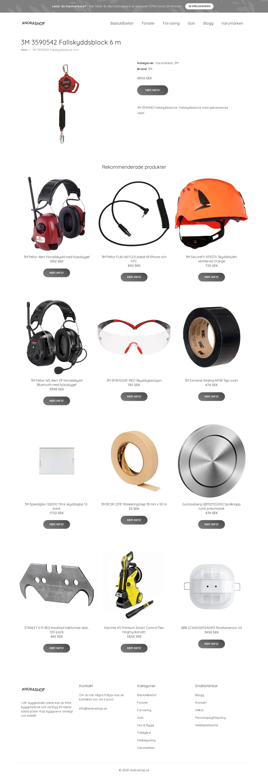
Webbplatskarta (206, 728)
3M (176, 66)
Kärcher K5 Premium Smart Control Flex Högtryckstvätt (134, 633)
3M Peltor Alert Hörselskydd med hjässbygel (56, 260)
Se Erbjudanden (199, 6)
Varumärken (232, 24)
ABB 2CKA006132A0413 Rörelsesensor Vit (211, 631)
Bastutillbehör (122, 24)
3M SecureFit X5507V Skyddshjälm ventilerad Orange (211, 262)
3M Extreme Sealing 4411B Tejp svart (211, 383)
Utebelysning (146, 743)
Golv (191, 24)
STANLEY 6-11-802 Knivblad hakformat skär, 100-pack (56, 633)
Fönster (148, 24)
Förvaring (171, 24)
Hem (24, 53)
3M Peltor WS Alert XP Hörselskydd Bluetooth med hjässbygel (56, 385)
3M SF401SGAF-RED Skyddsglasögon (134, 383)
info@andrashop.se (93, 711)
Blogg (208, 24)
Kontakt (200, 705)
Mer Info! (153, 93)
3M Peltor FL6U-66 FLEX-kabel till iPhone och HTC (134, 262)
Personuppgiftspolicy (210, 720)
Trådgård (144, 735)
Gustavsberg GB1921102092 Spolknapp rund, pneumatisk (211, 509)
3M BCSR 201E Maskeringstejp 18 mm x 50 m (134, 507)
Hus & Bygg (145, 728)
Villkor (199, 713)
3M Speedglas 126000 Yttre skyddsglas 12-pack (56, 509)
